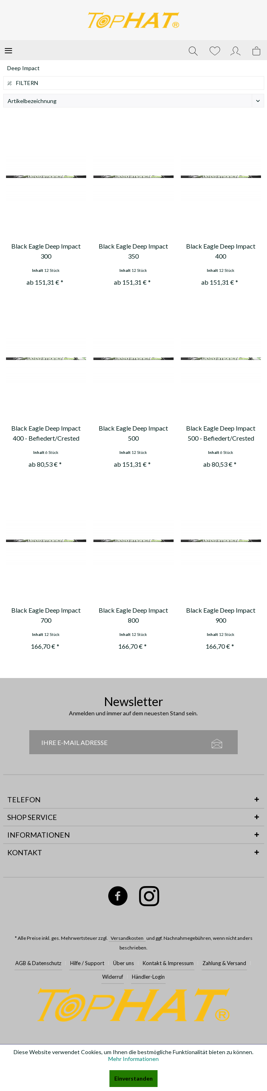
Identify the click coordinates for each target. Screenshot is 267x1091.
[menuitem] (8, 50)
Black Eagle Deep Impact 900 (220, 615)
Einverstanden (133, 1078)
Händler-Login (148, 977)
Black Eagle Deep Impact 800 (133, 615)
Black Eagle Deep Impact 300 (46, 251)
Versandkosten (127, 938)
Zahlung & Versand (224, 963)
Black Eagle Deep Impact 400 (220, 251)
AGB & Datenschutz (38, 963)
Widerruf (112, 977)
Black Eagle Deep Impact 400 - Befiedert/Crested (46, 433)
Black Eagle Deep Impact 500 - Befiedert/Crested (220, 433)
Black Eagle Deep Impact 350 (133, 251)
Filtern (23, 82)
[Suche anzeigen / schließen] (193, 50)
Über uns (123, 963)
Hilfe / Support (87, 963)
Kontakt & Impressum (168, 963)
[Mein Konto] (236, 50)
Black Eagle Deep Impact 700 (46, 615)
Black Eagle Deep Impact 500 (133, 433)
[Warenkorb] (257, 50)
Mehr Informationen (133, 1058)
